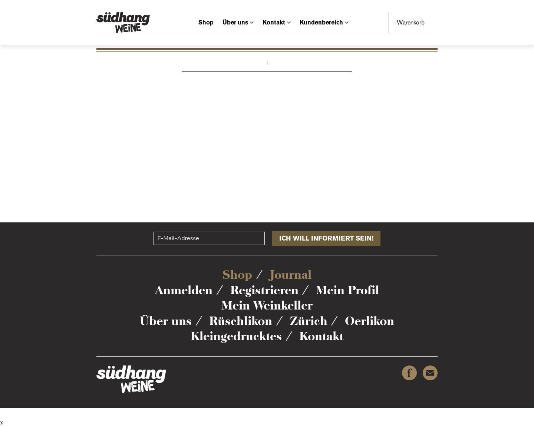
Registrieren (264, 290)
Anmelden (183, 290)
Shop (206, 22)
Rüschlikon (240, 321)
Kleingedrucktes (236, 336)
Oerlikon (369, 321)
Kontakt (274, 22)
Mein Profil (347, 290)
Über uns (235, 22)
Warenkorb (411, 22)
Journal (291, 274)
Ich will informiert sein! (326, 238)
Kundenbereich (321, 22)
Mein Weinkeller (267, 305)
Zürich (308, 321)
